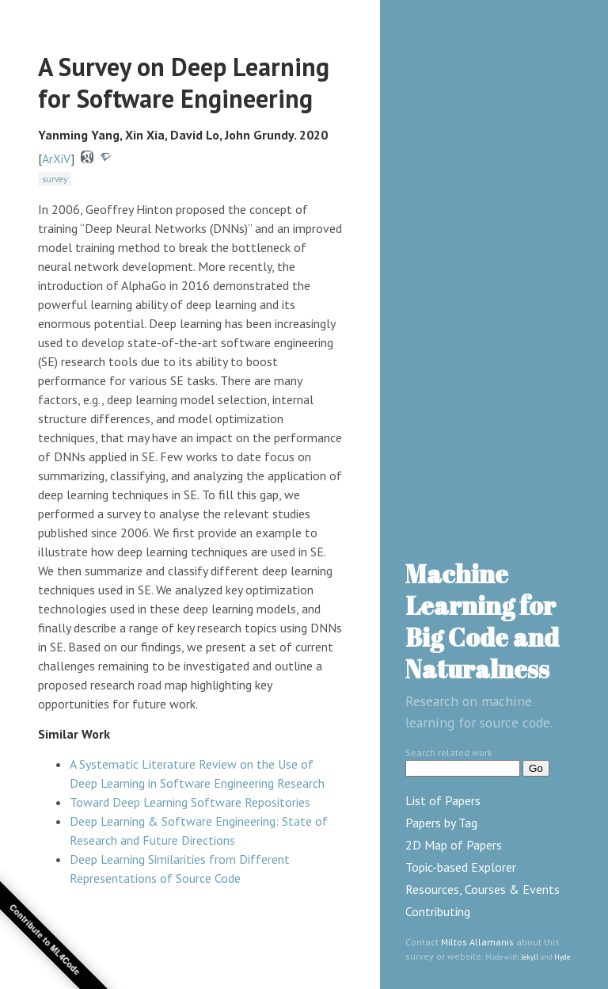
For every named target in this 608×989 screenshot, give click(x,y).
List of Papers (443, 800)
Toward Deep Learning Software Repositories (190, 802)
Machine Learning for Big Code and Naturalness (482, 620)
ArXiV (56, 158)
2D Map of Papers (453, 845)
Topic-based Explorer (460, 867)
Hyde (562, 957)
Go (536, 768)
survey (54, 179)
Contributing (437, 911)
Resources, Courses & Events (482, 889)
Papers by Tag (441, 823)
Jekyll (529, 957)
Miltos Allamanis (477, 942)
